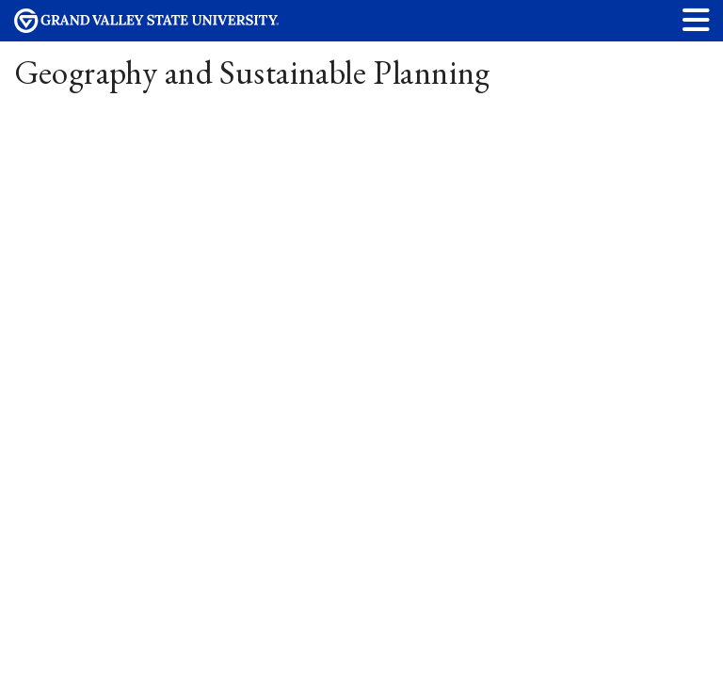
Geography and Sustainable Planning (252, 72)
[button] (697, 19)
